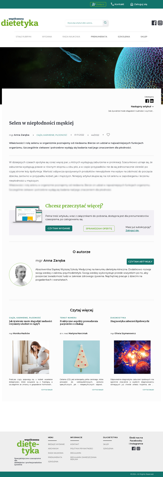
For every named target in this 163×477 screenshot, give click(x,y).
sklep (106, 444)
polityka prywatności (81, 449)
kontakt (74, 444)
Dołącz (98, 4)
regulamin (75, 453)
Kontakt (117, 4)
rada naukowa (55, 453)
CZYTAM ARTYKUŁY (140, 261)
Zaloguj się (138, 4)
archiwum (53, 449)
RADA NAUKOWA (71, 36)
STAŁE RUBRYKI (23, 36)
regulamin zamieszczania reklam (83, 458)
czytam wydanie (59, 228)
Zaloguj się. (132, 230)
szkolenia (53, 462)
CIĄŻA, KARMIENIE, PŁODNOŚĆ (51, 135)
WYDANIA (47, 36)
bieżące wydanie (56, 444)
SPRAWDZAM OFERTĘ (99, 228)
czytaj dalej (47, 390)
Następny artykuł (142, 106)
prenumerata (55, 457)
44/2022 (95, 135)
